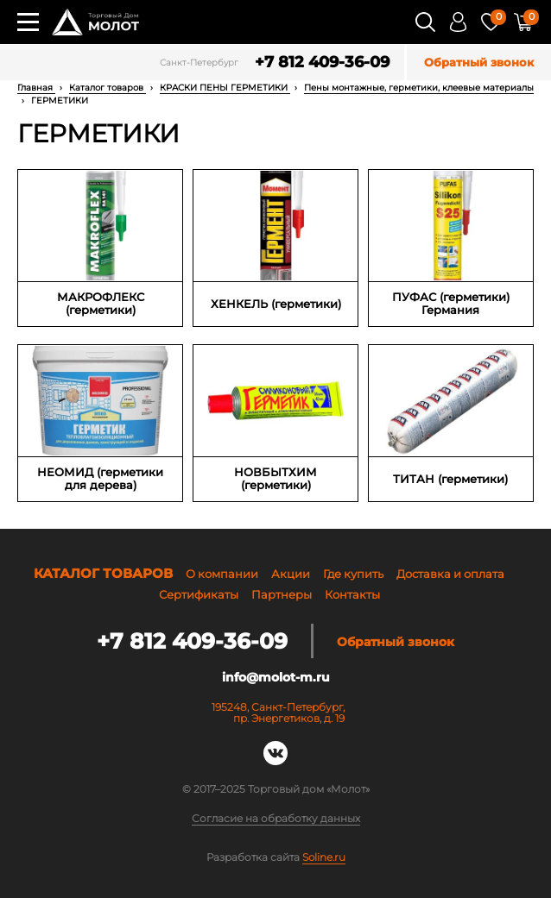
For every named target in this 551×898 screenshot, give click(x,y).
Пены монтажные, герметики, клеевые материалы (419, 87)
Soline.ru (323, 857)
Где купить (353, 574)
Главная (36, 87)
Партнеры (281, 594)
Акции (290, 574)
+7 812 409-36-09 (322, 62)
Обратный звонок (479, 62)
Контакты (352, 594)
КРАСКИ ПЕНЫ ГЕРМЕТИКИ (225, 87)
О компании (222, 574)
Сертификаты (198, 594)
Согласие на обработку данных (276, 819)
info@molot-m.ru (276, 677)
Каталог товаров (107, 87)
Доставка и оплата (450, 574)
